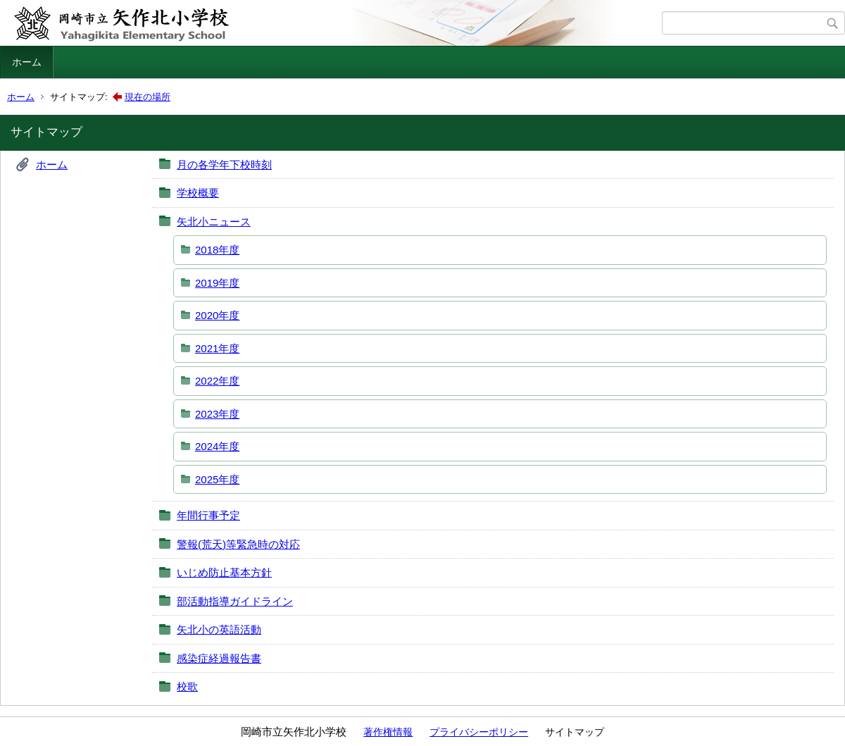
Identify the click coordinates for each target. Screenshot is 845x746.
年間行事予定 (208, 515)
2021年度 (217, 348)
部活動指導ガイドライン (235, 601)
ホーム (27, 62)
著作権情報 (388, 732)
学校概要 (198, 193)
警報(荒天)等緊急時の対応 (238, 544)
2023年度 (217, 414)
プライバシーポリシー (479, 732)
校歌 (187, 686)
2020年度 (217, 315)
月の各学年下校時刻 (224, 164)
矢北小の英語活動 (219, 629)
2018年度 (217, 250)
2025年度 (217, 479)
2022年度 (217, 381)
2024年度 (217, 446)
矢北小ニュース (214, 222)
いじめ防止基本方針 (224, 572)
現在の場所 (147, 97)
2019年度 (217, 283)
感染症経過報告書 (219, 658)
